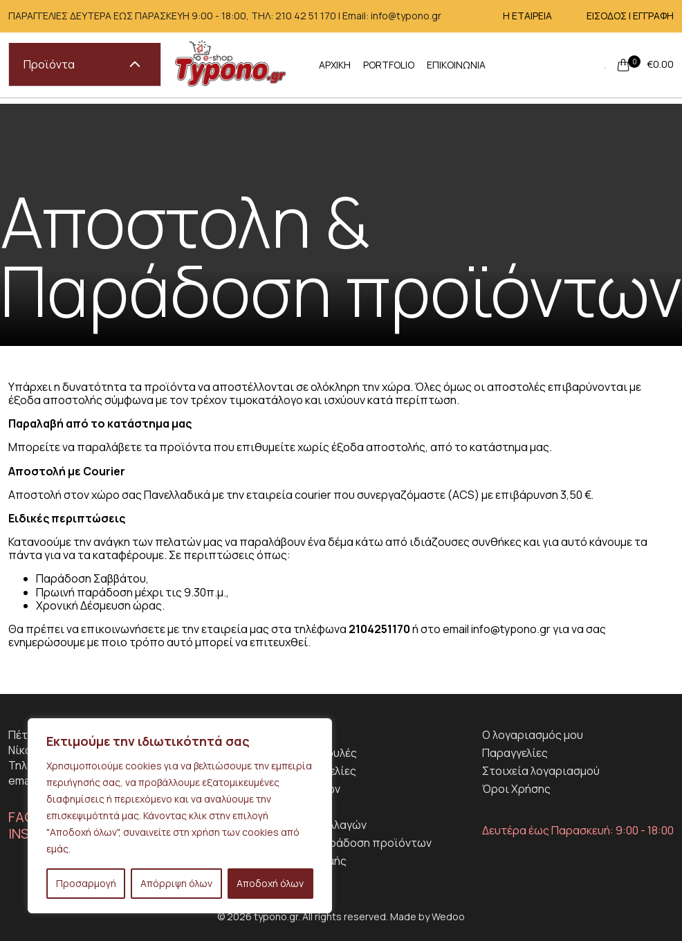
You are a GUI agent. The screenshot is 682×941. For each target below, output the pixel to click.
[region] (180, 815)
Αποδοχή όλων (270, 883)
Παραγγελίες (515, 752)
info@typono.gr (511, 629)
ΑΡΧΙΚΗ (335, 64)
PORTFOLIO (388, 64)
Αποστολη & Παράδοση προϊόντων (341, 842)
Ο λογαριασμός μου (532, 734)
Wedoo (448, 916)
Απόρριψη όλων (176, 883)
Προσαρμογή (86, 883)
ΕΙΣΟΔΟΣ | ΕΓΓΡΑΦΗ (630, 15)
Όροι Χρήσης (516, 788)
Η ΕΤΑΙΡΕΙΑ (527, 15)
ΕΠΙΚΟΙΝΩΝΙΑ (456, 64)
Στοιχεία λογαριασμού (541, 770)
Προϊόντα (82, 64)
